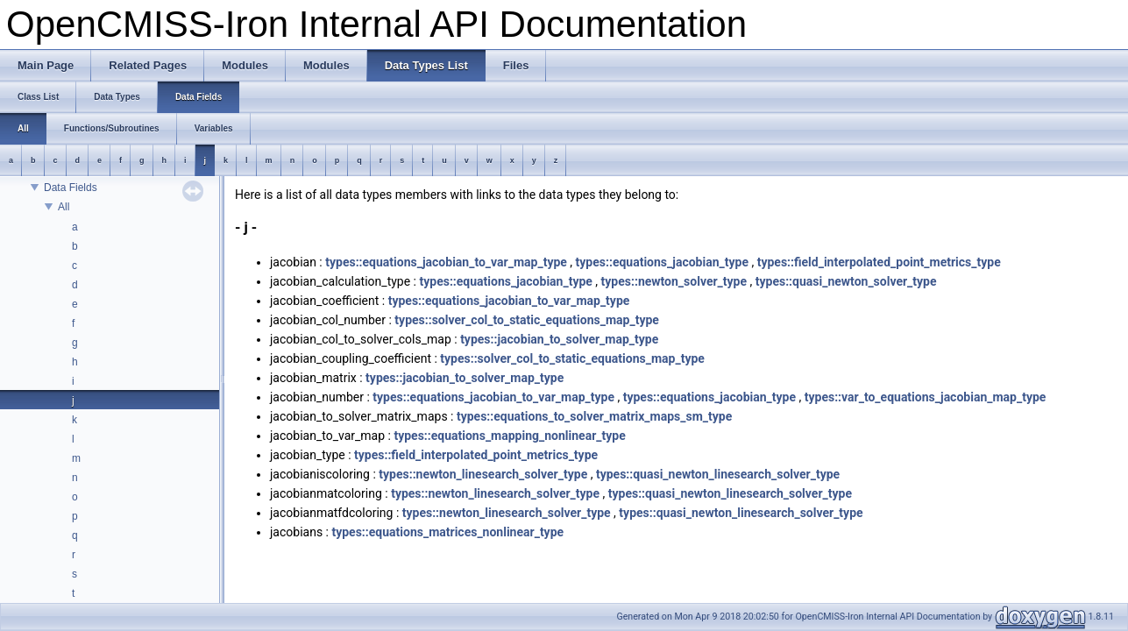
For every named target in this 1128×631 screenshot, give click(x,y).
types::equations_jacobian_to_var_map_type (446, 262)
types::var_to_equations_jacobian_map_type (925, 397)
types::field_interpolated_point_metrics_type (879, 262)
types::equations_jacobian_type (662, 262)
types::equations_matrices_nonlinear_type (447, 532)
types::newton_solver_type (674, 281)
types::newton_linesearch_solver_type (483, 474)
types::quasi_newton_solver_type (846, 281)
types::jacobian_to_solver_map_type (559, 339)
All (63, 207)
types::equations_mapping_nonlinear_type (509, 436)
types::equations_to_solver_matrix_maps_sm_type (594, 416)
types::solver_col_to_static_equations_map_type (526, 320)
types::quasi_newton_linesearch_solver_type (718, 474)
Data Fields (70, 187)
